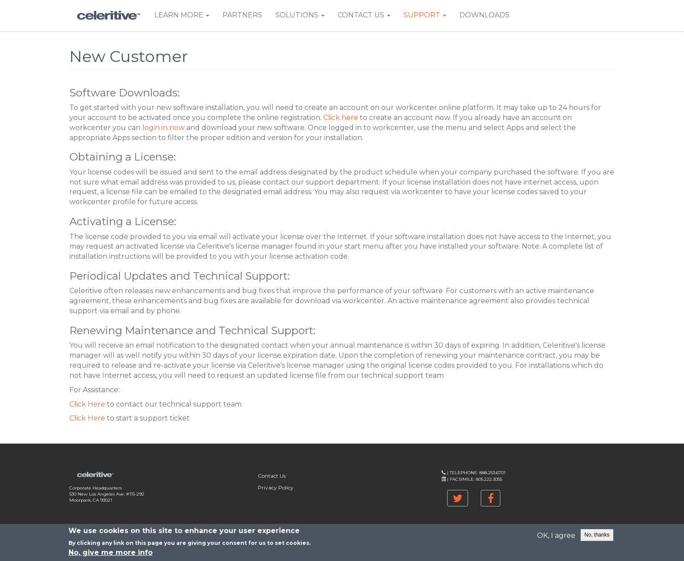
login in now (163, 127)
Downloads (484, 15)
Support (425, 15)
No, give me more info (110, 554)
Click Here (87, 404)
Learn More (181, 15)
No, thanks (597, 536)
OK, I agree (556, 537)
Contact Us (364, 15)
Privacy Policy (276, 487)
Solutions (300, 15)
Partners (242, 15)
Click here (340, 117)
